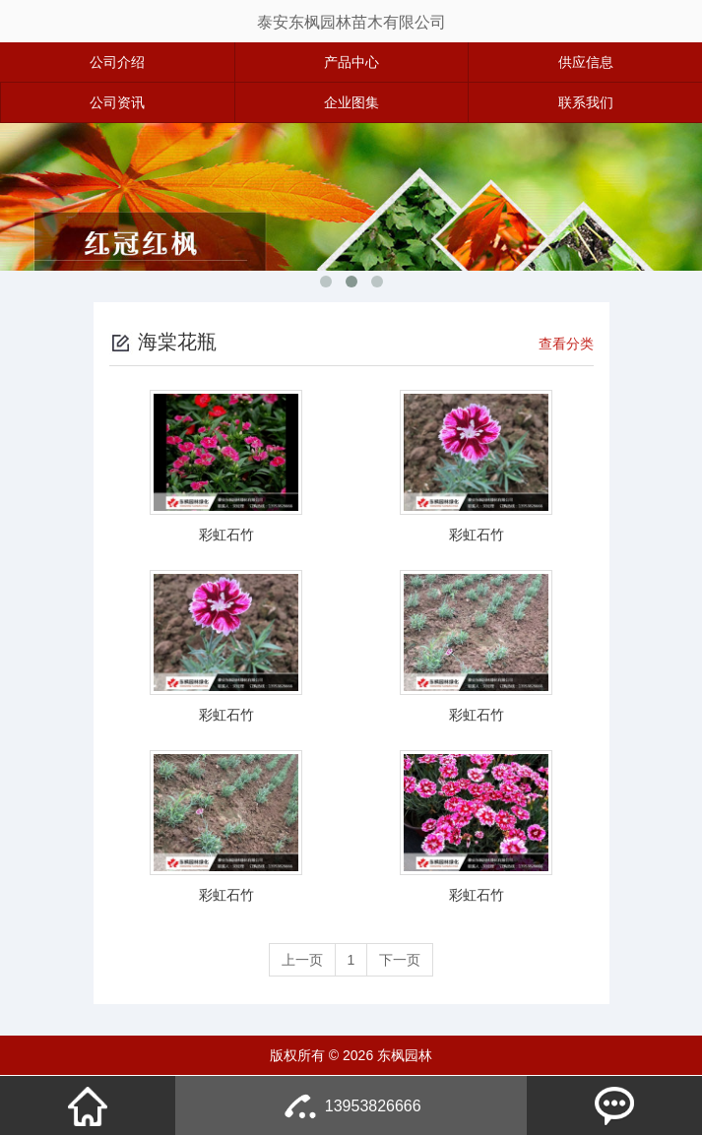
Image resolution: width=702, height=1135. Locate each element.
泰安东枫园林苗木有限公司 (351, 22)
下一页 (399, 960)
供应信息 (585, 62)
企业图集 (351, 102)
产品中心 (351, 62)
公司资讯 (117, 102)
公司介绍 (117, 62)
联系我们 (585, 102)
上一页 (302, 960)
